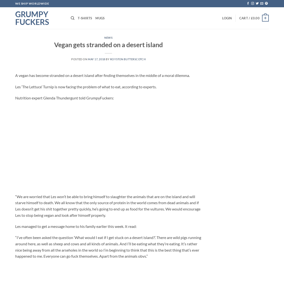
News (108, 37)
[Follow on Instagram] (252, 3)
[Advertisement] (108, 147)
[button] (227, 18)
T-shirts (85, 18)
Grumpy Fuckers (32, 18)
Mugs (100, 18)
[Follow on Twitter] (257, 3)
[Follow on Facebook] (248, 3)
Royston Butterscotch (128, 59)
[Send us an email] (261, 3)
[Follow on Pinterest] (266, 3)
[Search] (72, 18)
